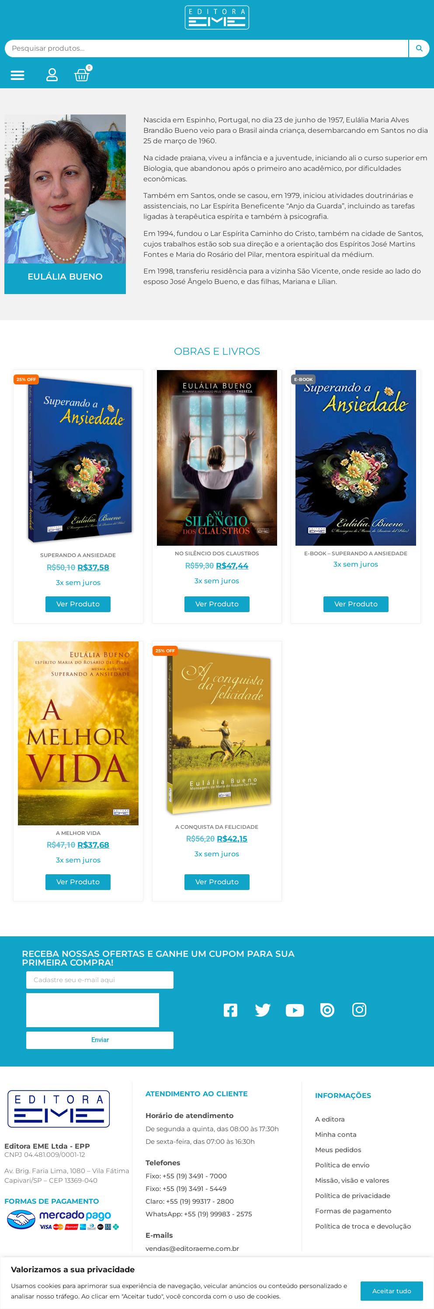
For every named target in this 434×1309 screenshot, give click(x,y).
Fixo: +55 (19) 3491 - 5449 (186, 1188)
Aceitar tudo (391, 1291)
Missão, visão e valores (352, 1180)
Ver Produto (78, 604)
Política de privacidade (352, 1195)
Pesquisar (419, 48)
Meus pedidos (338, 1150)
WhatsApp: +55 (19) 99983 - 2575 (199, 1214)
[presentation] (92, 1010)
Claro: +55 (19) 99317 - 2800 (190, 1201)
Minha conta (336, 1134)
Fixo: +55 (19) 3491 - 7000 (186, 1176)
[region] (217, 1283)
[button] (17, 75)
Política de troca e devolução (363, 1226)
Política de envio (342, 1165)
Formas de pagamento (353, 1211)
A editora (330, 1119)
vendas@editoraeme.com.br (192, 1248)
